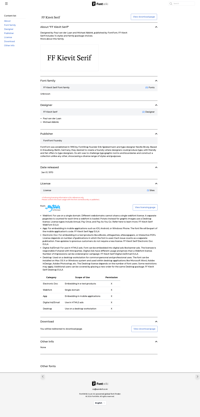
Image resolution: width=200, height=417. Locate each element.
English (100, 403)
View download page (144, 17)
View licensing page (145, 207)
